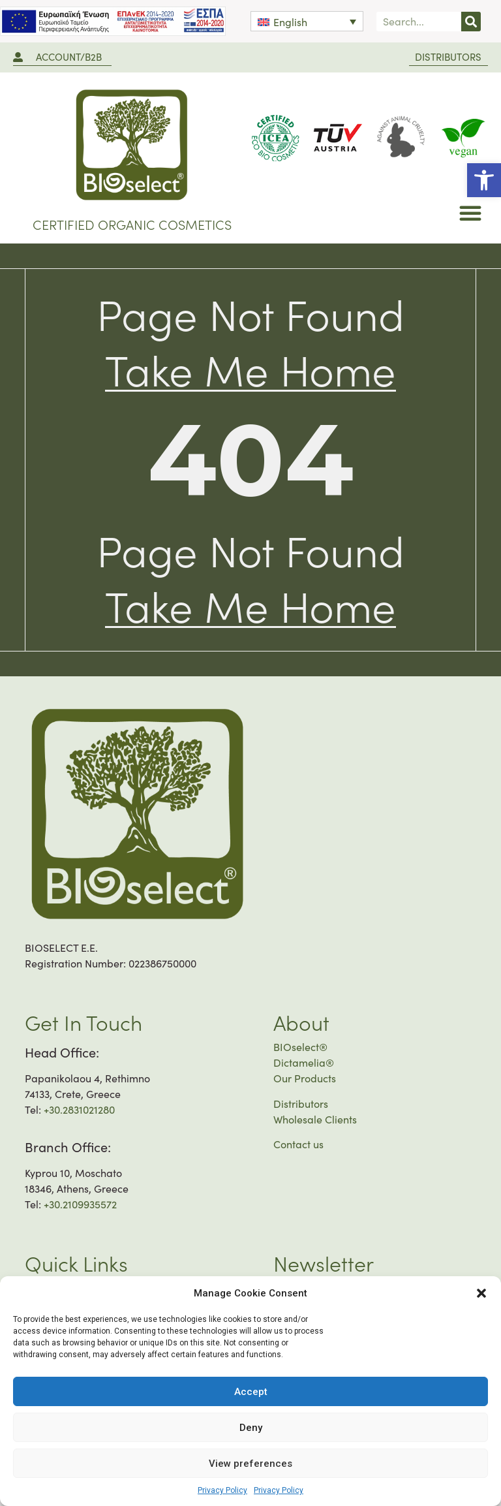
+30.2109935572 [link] (80, 1204)
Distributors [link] (300, 1103)
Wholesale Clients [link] (315, 1119)
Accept (250, 1392)
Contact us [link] (298, 1144)
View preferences (250, 1463)
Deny (250, 1428)
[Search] (471, 21)
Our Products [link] (304, 1078)
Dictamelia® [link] (303, 1062)
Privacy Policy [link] (222, 1490)
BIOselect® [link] (300, 1047)
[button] (481, 1293)
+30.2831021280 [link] (79, 1109)
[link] (484, 180)
